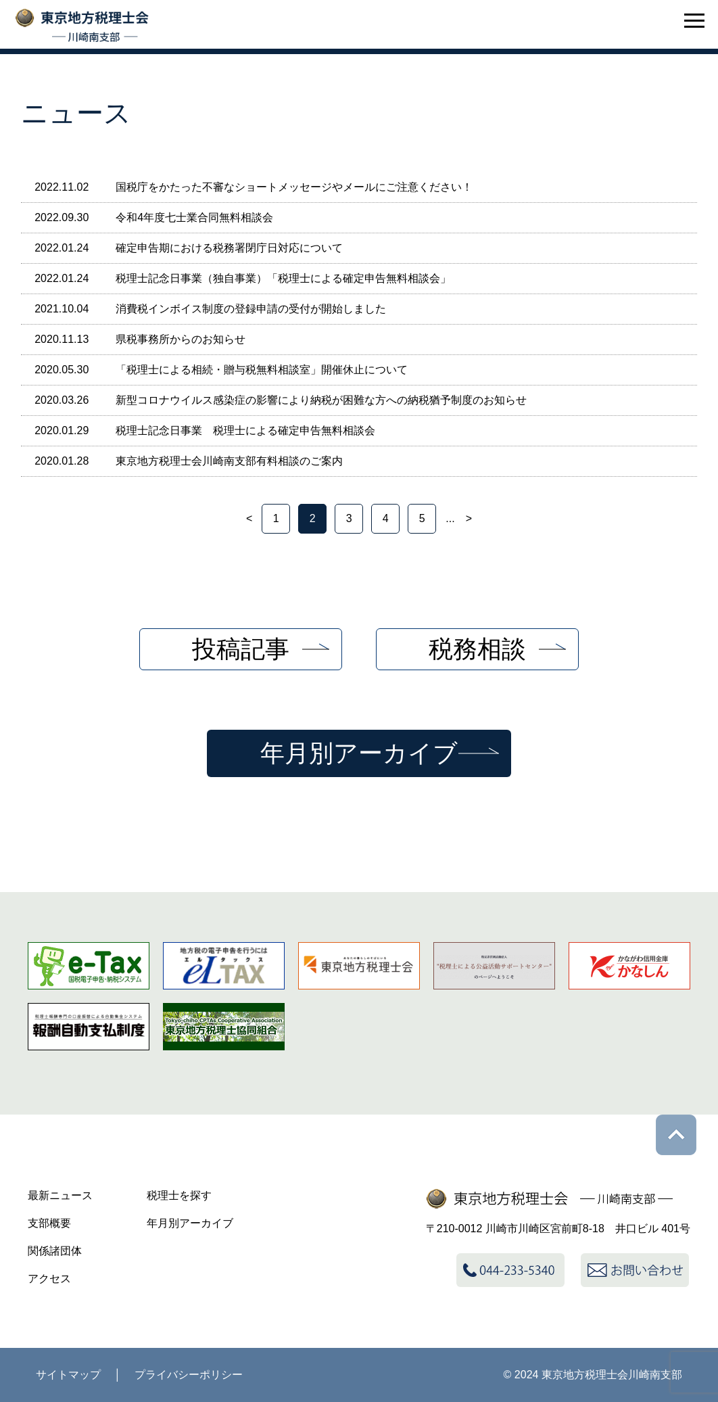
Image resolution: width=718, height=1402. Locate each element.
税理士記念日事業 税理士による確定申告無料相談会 (245, 430)
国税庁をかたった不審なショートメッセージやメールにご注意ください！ (294, 187)
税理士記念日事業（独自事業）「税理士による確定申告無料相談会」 (283, 278)
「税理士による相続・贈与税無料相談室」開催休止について (262, 369)
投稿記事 (240, 649)
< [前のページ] (249, 518)
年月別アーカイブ (359, 753)
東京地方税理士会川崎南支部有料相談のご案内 (229, 461)
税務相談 (477, 649)
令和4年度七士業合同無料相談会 (194, 217)
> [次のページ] (469, 518)
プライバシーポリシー (189, 1374)
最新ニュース (60, 1195)
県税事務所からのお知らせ (180, 339)
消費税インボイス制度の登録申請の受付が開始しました (251, 308)
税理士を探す (179, 1195)
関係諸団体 (55, 1251)
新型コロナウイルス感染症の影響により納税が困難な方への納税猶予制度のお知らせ (321, 400)
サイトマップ (68, 1374)
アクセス (49, 1278)
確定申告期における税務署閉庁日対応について (229, 248)
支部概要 (49, 1223)
